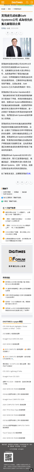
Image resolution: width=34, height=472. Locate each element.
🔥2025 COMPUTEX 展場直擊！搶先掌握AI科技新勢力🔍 (16, 358)
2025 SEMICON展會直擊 (11, 344)
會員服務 (16, 444)
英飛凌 (16, 192)
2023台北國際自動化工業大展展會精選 (16, 420)
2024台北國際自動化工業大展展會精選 (16, 394)
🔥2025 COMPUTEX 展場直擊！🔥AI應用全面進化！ (17, 350)
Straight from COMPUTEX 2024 (13, 399)
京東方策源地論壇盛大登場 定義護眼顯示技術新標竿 (18, 296)
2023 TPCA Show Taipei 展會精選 (14, 410)
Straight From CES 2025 (11, 376)
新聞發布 (10, 444)
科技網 (3, 9)
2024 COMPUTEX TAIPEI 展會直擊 (14, 405)
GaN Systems (7, 194)
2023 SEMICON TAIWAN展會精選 (14, 415)
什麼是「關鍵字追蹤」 (10, 201)
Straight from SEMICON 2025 (13, 339)
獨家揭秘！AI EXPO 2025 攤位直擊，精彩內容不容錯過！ (17, 365)
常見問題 (17, 446)
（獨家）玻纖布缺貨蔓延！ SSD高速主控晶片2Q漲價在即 (18, 220)
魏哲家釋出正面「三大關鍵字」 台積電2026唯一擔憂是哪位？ (17, 213)
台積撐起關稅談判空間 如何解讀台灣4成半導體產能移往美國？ (18, 240)
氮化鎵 (24, 192)
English (21, 449)
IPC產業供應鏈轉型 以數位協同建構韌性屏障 (18, 290)
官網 (28, 174)
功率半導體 (7, 192)
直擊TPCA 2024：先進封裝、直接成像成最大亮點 (17, 383)
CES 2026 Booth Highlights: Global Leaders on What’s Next (15, 327)
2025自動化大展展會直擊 (11, 334)
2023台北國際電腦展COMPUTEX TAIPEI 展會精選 (16, 426)
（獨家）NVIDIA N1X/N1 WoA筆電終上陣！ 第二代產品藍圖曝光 (17, 226)
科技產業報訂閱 (24, 444)
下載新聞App (8, 452)
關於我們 (4, 444)
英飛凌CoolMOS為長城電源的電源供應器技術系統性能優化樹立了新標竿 (17, 309)
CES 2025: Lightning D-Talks (12, 371)
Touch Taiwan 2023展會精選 (12, 433)
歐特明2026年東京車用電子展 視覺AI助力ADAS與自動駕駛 (17, 283)
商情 (9, 9)
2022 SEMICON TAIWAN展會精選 (14, 438)
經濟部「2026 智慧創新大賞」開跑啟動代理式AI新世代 (17, 303)
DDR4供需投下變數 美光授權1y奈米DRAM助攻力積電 (17, 233)
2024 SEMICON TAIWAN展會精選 (14, 389)
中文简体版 (14, 449)
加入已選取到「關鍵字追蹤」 (12, 197)
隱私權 (12, 446)
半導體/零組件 (17, 9)
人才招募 (23, 446)
